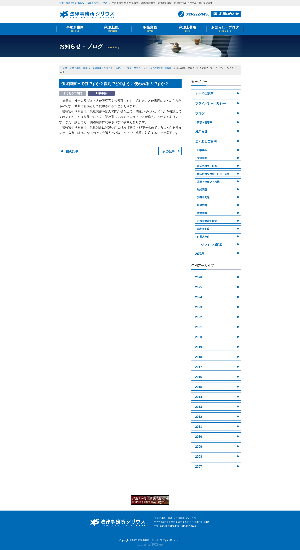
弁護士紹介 (112, 28)
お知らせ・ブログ (225, 28)
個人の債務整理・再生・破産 (213, 173)
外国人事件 (203, 236)
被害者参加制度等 (207, 221)
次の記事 (168, 151)
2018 (198, 357)
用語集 (199, 253)
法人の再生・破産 (207, 166)
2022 (198, 317)
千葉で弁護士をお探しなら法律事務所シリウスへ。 (85, 3)
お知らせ (201, 131)
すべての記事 (204, 93)
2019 (198, 347)
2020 (198, 337)
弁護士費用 (187, 28)
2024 (198, 297)
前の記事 (72, 151)
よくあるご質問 (206, 141)
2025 (198, 287)
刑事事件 (202, 150)
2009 (198, 446)
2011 (198, 426)
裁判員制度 (203, 228)
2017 (198, 367)
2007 (198, 466)
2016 (198, 377)
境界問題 (202, 205)
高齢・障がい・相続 (208, 181)
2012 (198, 416)
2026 (198, 277)
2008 (198, 456)
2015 (198, 387)
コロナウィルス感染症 (209, 244)
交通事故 (202, 158)
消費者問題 (203, 197)
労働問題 (202, 213)
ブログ (199, 113)
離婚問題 (202, 189)
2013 (198, 406)
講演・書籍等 (204, 122)
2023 (198, 307)
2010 (198, 436)
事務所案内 (75, 28)
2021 (198, 327)
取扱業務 (150, 28)
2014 (198, 396)
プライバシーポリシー (210, 103)
